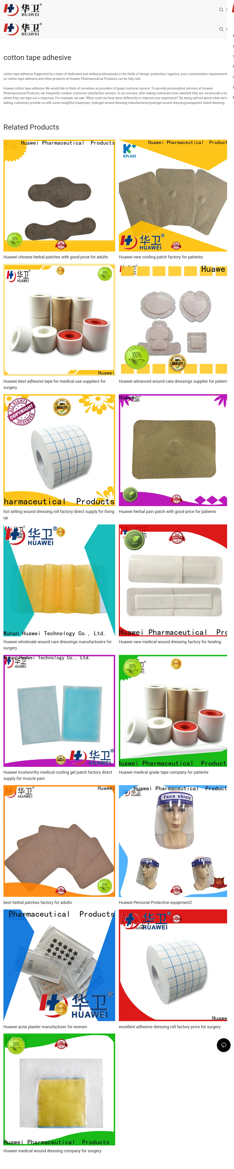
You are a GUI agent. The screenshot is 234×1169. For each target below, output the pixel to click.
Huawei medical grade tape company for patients (163, 772)
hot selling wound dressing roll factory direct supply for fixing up (58, 514)
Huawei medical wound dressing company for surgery (52, 1150)
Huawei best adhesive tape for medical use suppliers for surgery (54, 384)
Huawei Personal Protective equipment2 (155, 902)
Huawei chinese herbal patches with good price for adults (55, 257)
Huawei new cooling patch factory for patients (161, 257)
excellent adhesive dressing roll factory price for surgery (170, 1026)
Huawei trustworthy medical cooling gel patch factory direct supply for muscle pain (57, 775)
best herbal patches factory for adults (37, 902)
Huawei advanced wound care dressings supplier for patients (174, 381)
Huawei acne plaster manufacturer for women (45, 1026)
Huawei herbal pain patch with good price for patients (167, 511)
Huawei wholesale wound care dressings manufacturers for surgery (57, 644)
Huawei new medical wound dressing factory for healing (170, 641)
